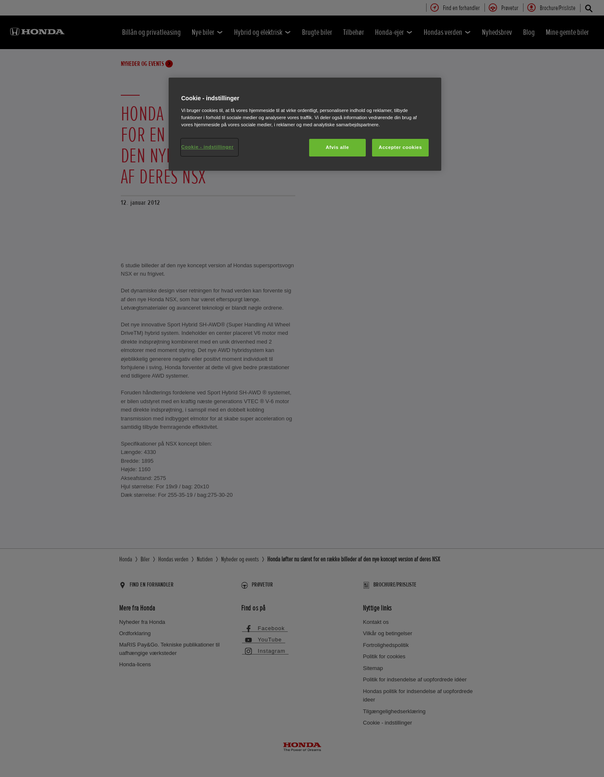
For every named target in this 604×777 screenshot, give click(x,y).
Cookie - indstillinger (207, 146)
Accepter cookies (400, 147)
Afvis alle (337, 147)
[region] (305, 124)
